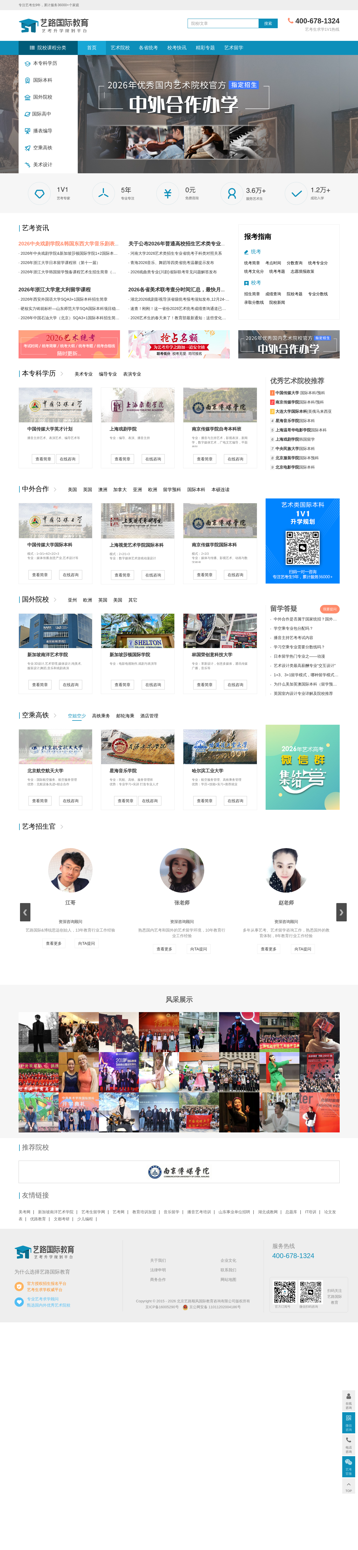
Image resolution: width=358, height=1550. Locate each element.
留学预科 (172, 489)
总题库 (291, 1212)
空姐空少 (77, 715)
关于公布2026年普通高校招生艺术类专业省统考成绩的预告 (194, 244)
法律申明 (158, 1270)
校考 (256, 282)
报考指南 (257, 236)
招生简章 (252, 294)
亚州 (72, 600)
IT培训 (310, 1212)
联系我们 (228, 1270)
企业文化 (228, 1260)
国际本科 (38, 80)
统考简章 (252, 263)
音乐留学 (171, 1212)
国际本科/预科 (300, 393)
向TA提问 (86, 943)
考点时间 (273, 263)
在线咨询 (67, 459)
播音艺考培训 (199, 1212)
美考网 (24, 1212)
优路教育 (38, 1219)
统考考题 (277, 271)
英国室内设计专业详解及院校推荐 (303, 693)
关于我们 (158, 1260)
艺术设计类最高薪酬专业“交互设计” (304, 665)
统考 (256, 251)
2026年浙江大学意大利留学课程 (55, 289)
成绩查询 (273, 294)
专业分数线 (318, 294)
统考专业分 (318, 263)
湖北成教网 (268, 1212)
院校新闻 (277, 302)
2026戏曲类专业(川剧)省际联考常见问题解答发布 (173, 272)
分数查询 (295, 263)
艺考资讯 (35, 228)
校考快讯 (176, 47)
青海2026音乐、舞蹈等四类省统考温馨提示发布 (172, 262)
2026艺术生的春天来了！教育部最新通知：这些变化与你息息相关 (188, 318)
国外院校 (38, 97)
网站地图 (228, 1279)
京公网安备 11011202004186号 (212, 1307)
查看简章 (43, 459)
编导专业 (108, 374)
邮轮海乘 (125, 715)
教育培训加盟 (144, 1212)
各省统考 (148, 47)
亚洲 (137, 489)
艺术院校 (120, 47)
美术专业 (84, 374)
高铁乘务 (101, 715)
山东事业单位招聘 (234, 1212)
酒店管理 (149, 715)
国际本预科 (297, 458)
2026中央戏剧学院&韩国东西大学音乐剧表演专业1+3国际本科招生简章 (99, 244)
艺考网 (118, 1212)
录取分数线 (254, 302)
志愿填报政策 (302, 271)
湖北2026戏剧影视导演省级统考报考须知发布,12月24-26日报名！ (187, 299)
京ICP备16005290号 (162, 1307)
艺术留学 (233, 47)
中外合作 (37, 489)
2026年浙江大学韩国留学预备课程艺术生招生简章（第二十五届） (78, 272)
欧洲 (152, 489)
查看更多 (54, 943)
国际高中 (37, 114)
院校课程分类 (48, 47)
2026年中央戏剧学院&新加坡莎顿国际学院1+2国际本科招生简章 (77, 253)
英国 (87, 489)
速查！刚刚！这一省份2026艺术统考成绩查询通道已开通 (180, 308)
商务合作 (158, 1279)
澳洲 (102, 489)
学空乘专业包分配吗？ (293, 628)
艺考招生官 (41, 826)
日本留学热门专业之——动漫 (299, 656)
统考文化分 (254, 271)
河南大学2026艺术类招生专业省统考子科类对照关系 (176, 253)
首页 (92, 47)
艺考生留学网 (93, 1212)
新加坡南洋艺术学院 (56, 1212)
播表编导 (38, 131)
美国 (72, 489)
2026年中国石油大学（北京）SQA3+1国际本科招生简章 (70, 318)
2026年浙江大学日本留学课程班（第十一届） (60, 262)
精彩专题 (205, 47)
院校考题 (295, 294)
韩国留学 (295, 439)
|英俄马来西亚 (303, 411)
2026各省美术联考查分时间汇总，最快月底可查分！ (187, 289)
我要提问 (330, 609)
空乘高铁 (38, 148)
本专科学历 (40, 63)
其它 (132, 600)
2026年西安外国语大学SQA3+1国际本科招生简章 (64, 299)
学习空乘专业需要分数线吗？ (299, 647)
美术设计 (38, 165)
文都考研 (62, 1219)
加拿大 (120, 489)
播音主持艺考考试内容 (293, 637)
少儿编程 (85, 1219)
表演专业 (132, 374)
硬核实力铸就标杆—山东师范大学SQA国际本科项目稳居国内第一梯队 (82, 308)
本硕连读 (221, 489)
